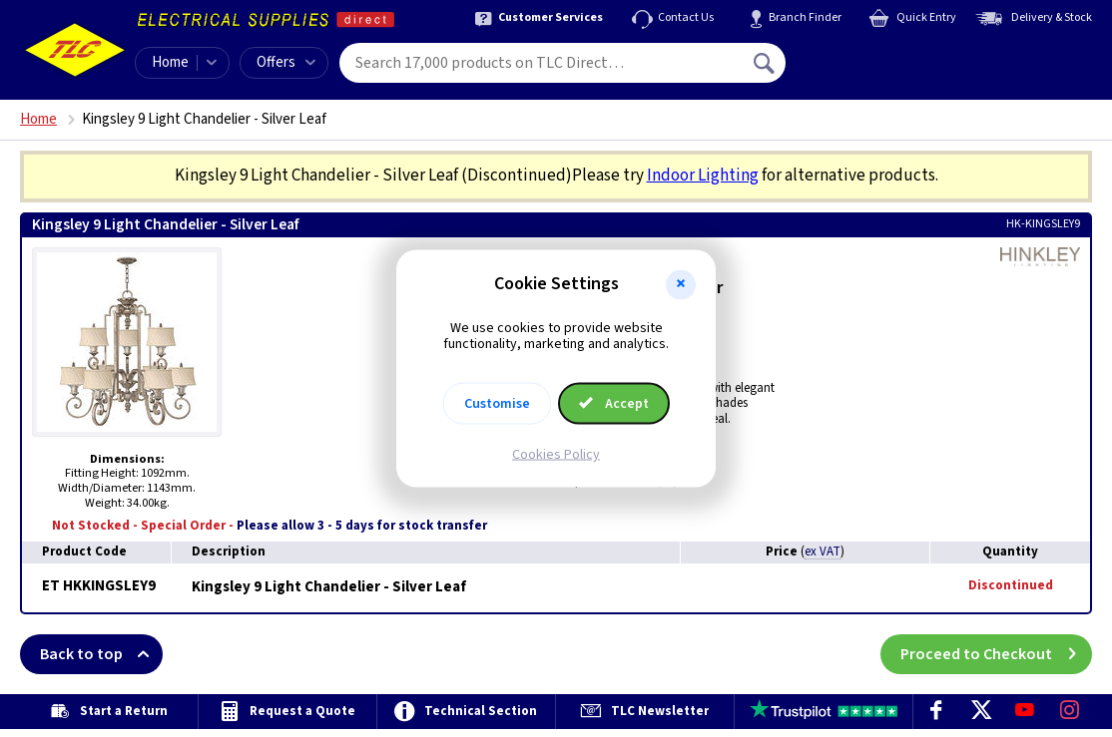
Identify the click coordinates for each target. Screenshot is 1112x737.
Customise (497, 404)
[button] (681, 284)
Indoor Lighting (703, 175)
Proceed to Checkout (996, 654)
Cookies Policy (556, 455)
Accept (614, 404)
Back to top (101, 654)
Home (170, 62)
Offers (286, 62)
